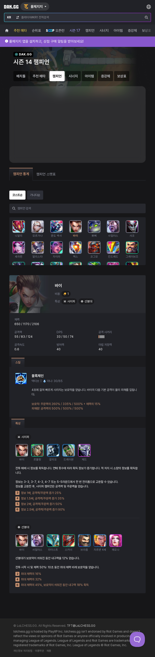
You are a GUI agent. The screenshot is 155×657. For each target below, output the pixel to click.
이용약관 (39, 650)
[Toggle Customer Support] (137, 639)
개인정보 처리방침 (22, 650)
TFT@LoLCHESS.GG (81, 626)
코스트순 (17, 195)
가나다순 (35, 195)
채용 (48, 650)
